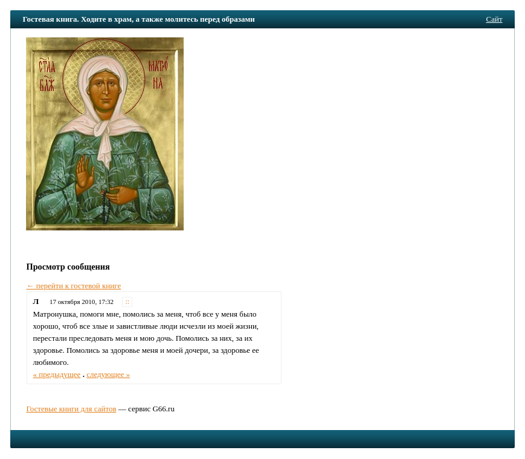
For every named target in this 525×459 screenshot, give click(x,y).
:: (128, 302)
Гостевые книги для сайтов (71, 408)
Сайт (494, 19)
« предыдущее (57, 374)
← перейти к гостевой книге (74, 285)
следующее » (108, 374)
